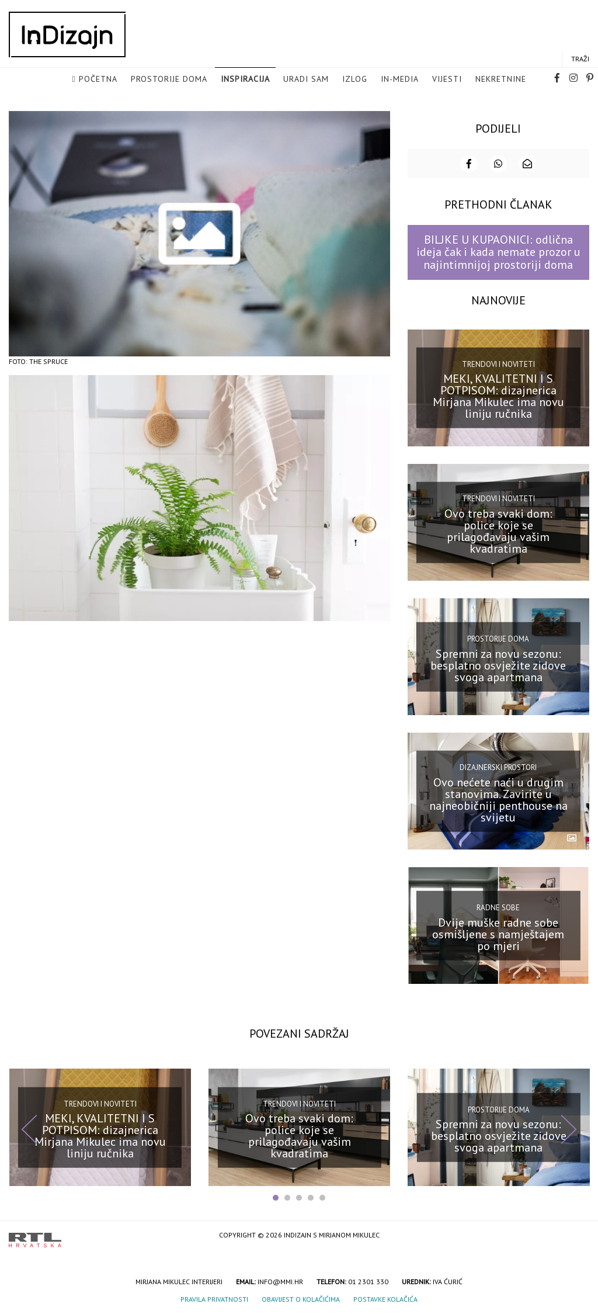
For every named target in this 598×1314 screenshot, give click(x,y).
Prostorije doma (169, 79)
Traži (580, 59)
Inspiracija (245, 79)
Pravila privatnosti (214, 1298)
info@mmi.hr (280, 1280)
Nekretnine (500, 79)
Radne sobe (498, 907)
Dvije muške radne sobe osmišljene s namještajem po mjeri (498, 933)
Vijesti (447, 79)
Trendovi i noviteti (498, 363)
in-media (400, 79)
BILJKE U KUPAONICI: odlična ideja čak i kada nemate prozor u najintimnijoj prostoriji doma (498, 251)
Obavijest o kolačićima (301, 1298)
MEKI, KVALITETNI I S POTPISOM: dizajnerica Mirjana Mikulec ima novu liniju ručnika (498, 395)
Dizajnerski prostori (498, 767)
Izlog (354, 79)
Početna (98, 79)
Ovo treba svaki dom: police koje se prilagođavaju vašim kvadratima (498, 530)
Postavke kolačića (385, 1298)
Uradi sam (306, 79)
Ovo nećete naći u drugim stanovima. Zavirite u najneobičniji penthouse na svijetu (498, 799)
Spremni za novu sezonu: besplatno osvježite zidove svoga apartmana (498, 664)
